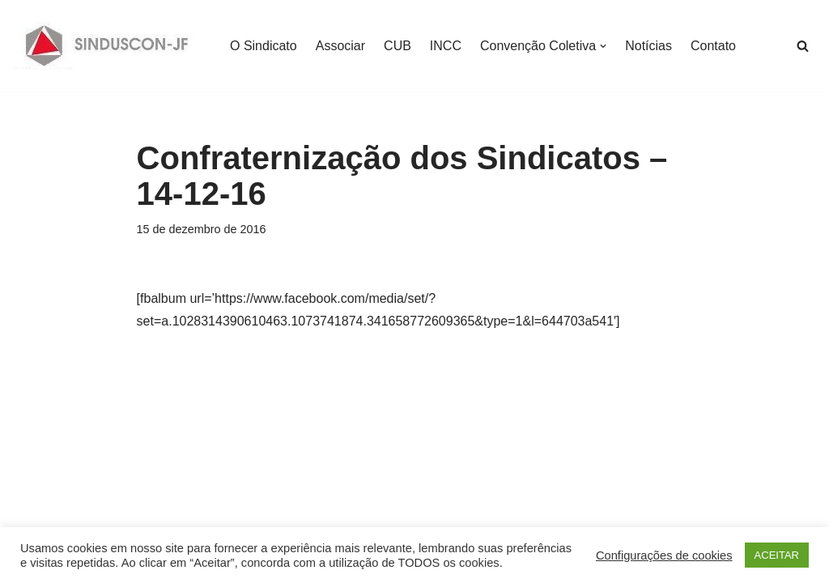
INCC (445, 46)
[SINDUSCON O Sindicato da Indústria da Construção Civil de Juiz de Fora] (107, 46)
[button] (603, 46)
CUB (397, 46)
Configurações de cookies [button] (664, 555)
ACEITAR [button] (777, 555)
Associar (340, 46)
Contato (713, 46)
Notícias (648, 46)
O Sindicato (263, 46)
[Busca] (803, 46)
